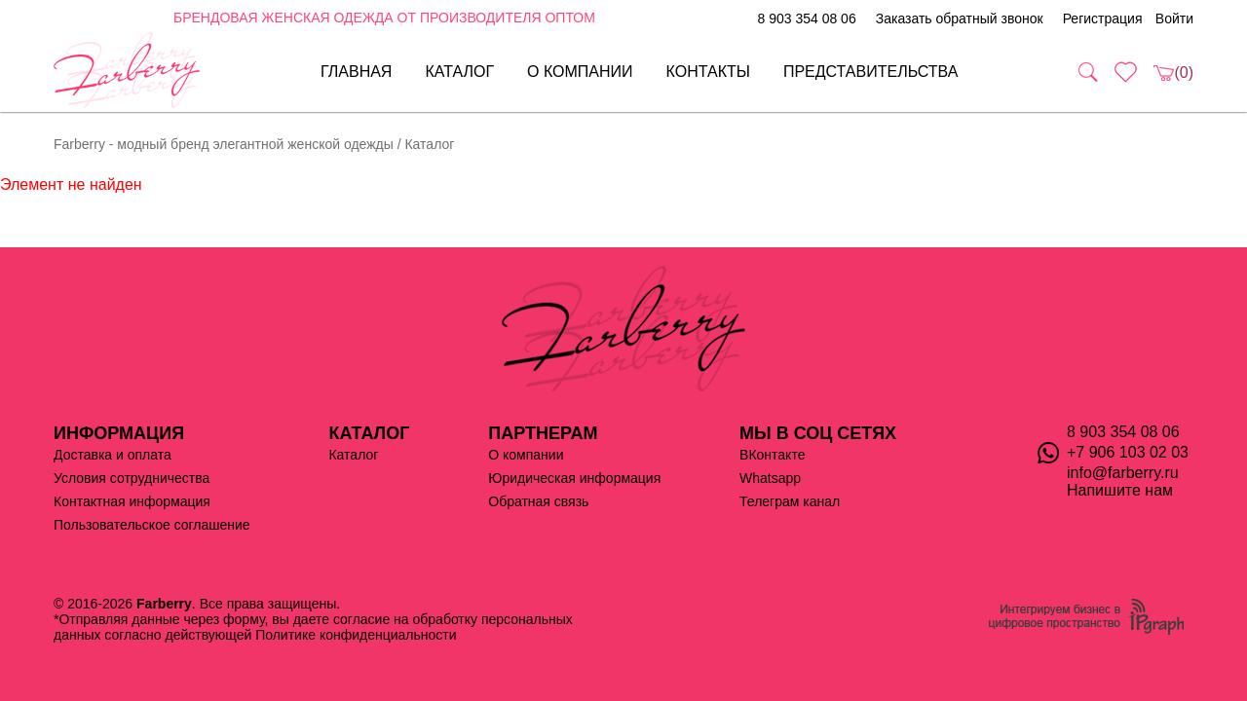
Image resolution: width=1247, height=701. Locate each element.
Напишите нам (1120, 490)
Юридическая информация (574, 478)
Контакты (708, 71)
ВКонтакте (772, 454)
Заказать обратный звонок (959, 18)
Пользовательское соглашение (152, 525)
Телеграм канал (789, 501)
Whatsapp (770, 478)
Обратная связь (538, 501)
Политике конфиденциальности (355, 635)
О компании (580, 71)
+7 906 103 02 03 (1128, 452)
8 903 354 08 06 (806, 18)
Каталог (459, 71)
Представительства (871, 71)
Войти (1174, 18)
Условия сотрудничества (131, 478)
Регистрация (1103, 18)
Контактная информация (132, 501)
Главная (356, 71)
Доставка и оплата (112, 454)
